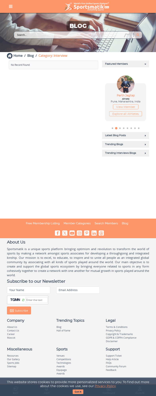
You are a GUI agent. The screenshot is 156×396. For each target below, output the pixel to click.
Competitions (63, 359)
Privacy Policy (105, 386)
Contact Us (13, 330)
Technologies (63, 363)
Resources (13, 355)
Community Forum (116, 366)
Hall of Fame (63, 330)
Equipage (61, 370)
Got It (78, 392)
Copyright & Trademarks (119, 334)
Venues (60, 355)
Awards (60, 366)
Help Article (112, 359)
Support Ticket (114, 355)
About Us (12, 327)
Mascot (11, 337)
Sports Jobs (13, 363)
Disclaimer (112, 341)
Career (11, 334)
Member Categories (77, 223)
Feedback (111, 370)
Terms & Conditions (117, 327)
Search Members (106, 223)
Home (18, 55)
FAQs (109, 363)
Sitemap (11, 366)
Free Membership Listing (43, 223)
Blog (30, 55)
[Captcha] (37, 300)
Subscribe (19, 310)
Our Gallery (13, 359)
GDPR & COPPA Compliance (121, 337)
